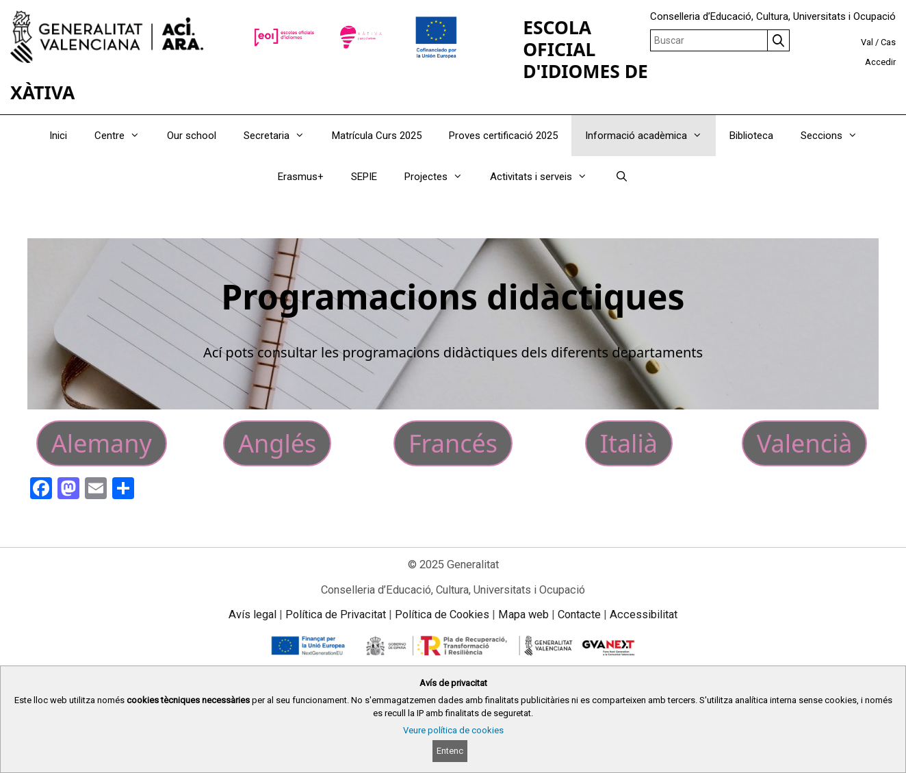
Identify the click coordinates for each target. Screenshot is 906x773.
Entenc (450, 751)
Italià (629, 443)
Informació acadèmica (650, 135)
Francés (453, 443)
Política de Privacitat (335, 614)
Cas (888, 42)
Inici (58, 135)
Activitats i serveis (545, 176)
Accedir (880, 62)
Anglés (277, 443)
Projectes (440, 176)
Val (867, 42)
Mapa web (523, 614)
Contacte (579, 614)
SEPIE (364, 176)
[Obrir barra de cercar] (621, 176)
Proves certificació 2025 (503, 135)
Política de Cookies (442, 614)
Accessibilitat (643, 614)
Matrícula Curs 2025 (377, 135)
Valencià (805, 443)
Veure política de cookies (453, 730)
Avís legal (252, 614)
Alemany (101, 443)
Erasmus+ (301, 176)
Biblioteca (751, 135)
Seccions (836, 135)
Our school (191, 135)
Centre (123, 135)
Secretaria (281, 135)
